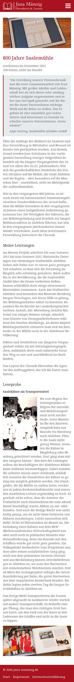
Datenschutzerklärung (48, 677)
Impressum (21, 677)
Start (6, 677)
